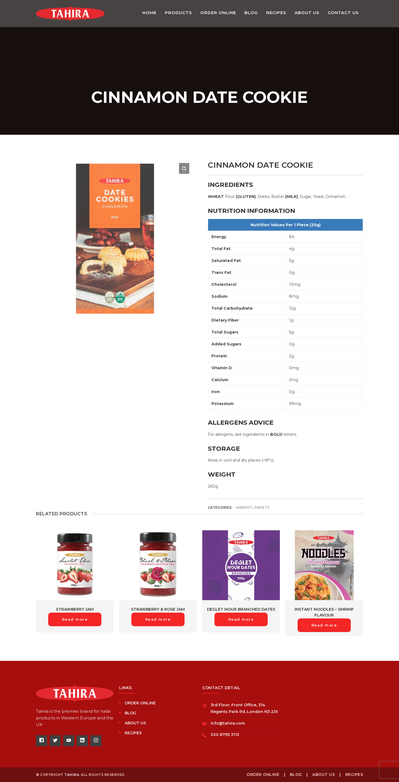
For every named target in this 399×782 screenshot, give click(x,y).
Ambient (244, 507)
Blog (130, 712)
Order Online (140, 703)
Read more (75, 619)
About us (135, 722)
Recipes (133, 732)
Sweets (261, 507)
